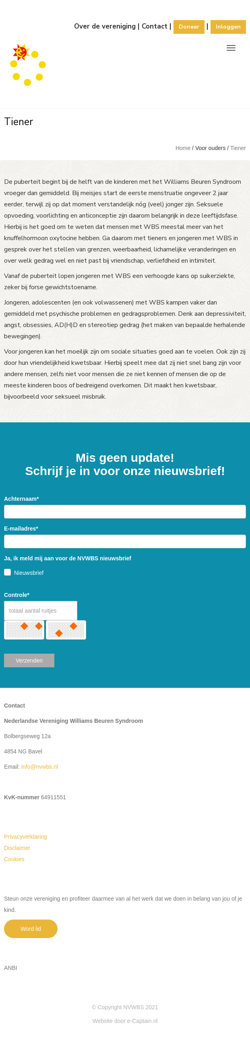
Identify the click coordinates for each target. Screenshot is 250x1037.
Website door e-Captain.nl (125, 1021)
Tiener (238, 148)
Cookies (14, 859)
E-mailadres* (21, 528)
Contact (154, 26)
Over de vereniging (105, 26)
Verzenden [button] (29, 660)
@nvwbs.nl (39, 766)
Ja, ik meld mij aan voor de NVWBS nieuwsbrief (67, 558)
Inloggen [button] (228, 27)
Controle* (16, 595)
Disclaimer (17, 848)
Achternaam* (21, 499)
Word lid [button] (31, 929)
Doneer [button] (189, 27)
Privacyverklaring (25, 836)
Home (183, 148)
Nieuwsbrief (28, 573)
